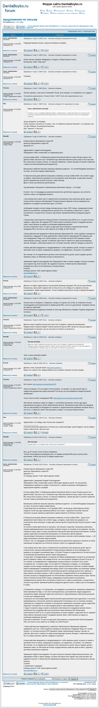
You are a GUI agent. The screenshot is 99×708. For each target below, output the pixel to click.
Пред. (13, 22)
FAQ (42, 11)
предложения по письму (20, 19)
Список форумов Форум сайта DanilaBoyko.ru (43, 26)
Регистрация (80, 11)
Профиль (45, 13)
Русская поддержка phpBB (49, 705)
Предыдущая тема (74, 31)
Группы (70, 11)
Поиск (49, 11)
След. (21, 22)
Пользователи (59, 11)
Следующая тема (89, 31)
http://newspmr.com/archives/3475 (44, 384)
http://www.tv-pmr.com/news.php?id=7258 (68, 398)
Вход (81, 13)
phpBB (45, 703)
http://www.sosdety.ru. (54, 368)
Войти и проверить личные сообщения (64, 13)
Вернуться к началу (10, 50)
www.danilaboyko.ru (30, 273)
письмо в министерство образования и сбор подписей (47, 683)
